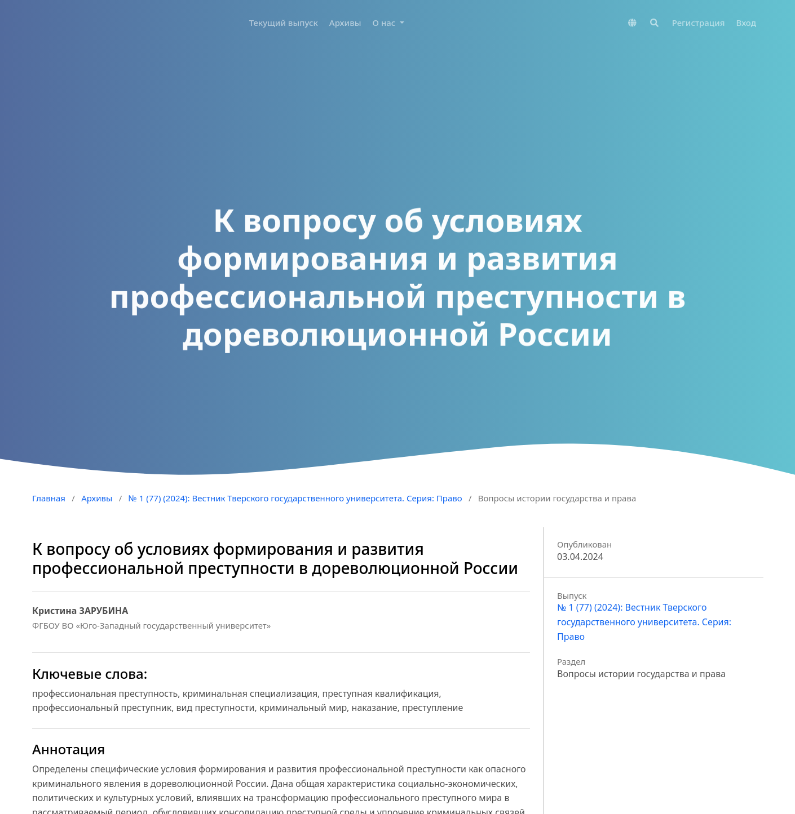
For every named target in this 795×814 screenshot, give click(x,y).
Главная (48, 498)
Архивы (345, 22)
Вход (746, 22)
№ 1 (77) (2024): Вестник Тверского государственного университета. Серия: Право (295, 498)
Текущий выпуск (283, 22)
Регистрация (698, 22)
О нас (385, 22)
